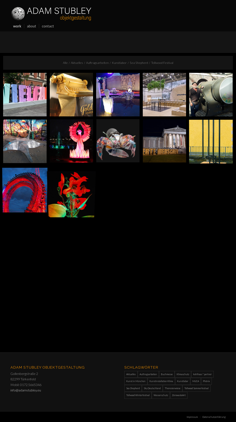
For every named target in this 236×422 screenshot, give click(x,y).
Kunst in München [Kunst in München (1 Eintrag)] (135, 381)
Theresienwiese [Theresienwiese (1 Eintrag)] (172, 388)
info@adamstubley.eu (25, 390)
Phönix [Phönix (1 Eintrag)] (206, 381)
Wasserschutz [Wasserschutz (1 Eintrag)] (161, 395)
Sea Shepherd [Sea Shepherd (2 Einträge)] (133, 388)
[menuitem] (17, 26)
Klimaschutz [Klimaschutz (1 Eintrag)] (183, 374)
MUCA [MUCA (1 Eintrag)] (195, 381)
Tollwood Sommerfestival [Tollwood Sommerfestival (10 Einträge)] (196, 388)
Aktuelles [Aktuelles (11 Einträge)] (131, 374)
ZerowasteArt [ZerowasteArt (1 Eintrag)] (179, 395)
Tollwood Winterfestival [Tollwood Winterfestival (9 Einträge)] (138, 395)
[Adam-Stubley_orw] (51, 10)
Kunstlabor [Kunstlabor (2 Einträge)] (182, 381)
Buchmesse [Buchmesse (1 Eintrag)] (167, 374)
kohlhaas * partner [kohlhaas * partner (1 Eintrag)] (202, 374)
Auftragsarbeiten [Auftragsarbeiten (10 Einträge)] (148, 374)
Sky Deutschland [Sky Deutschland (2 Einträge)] (152, 388)
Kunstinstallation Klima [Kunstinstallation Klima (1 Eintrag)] (161, 381)
